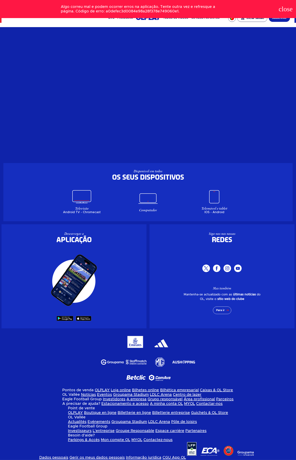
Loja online (121, 390)
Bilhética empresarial (179, 390)
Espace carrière (169, 431)
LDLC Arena (161, 395)
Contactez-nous (158, 440)
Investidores (114, 399)
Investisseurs (80, 431)
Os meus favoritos (205, 18)
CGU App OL (174, 457)
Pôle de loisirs (184, 422)
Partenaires (196, 431)
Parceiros (225, 399)
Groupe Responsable (135, 431)
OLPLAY (102, 390)
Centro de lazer (187, 395)
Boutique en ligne (100, 413)
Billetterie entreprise (171, 413)
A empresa (136, 399)
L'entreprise (104, 431)
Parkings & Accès (84, 440)
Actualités (77, 422)
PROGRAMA (125, 18)
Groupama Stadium (131, 395)
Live (111, 18)
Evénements (99, 422)
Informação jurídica (143, 457)
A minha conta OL (166, 404)
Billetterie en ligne (134, 413)
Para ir (220, 310)
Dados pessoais (53, 457)
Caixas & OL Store (216, 390)
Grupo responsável (165, 399)
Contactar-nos (209, 404)
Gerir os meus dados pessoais (97, 457)
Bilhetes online (145, 390)
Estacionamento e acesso (125, 404)
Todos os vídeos (175, 18)
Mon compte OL (115, 440)
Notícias (88, 395)
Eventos (104, 395)
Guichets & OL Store (209, 413)
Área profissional (199, 399)
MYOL (189, 404)
